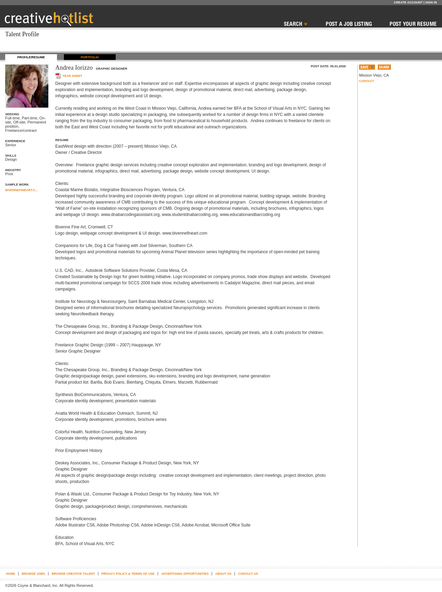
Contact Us (248, 573)
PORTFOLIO (90, 57)
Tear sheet (72, 76)
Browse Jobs (33, 573)
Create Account (408, 2)
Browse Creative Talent (73, 573)
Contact (366, 81)
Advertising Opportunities (185, 573)
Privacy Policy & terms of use (128, 573)
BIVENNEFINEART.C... (21, 190)
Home (10, 573)
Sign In (431, 2)
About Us (223, 573)
